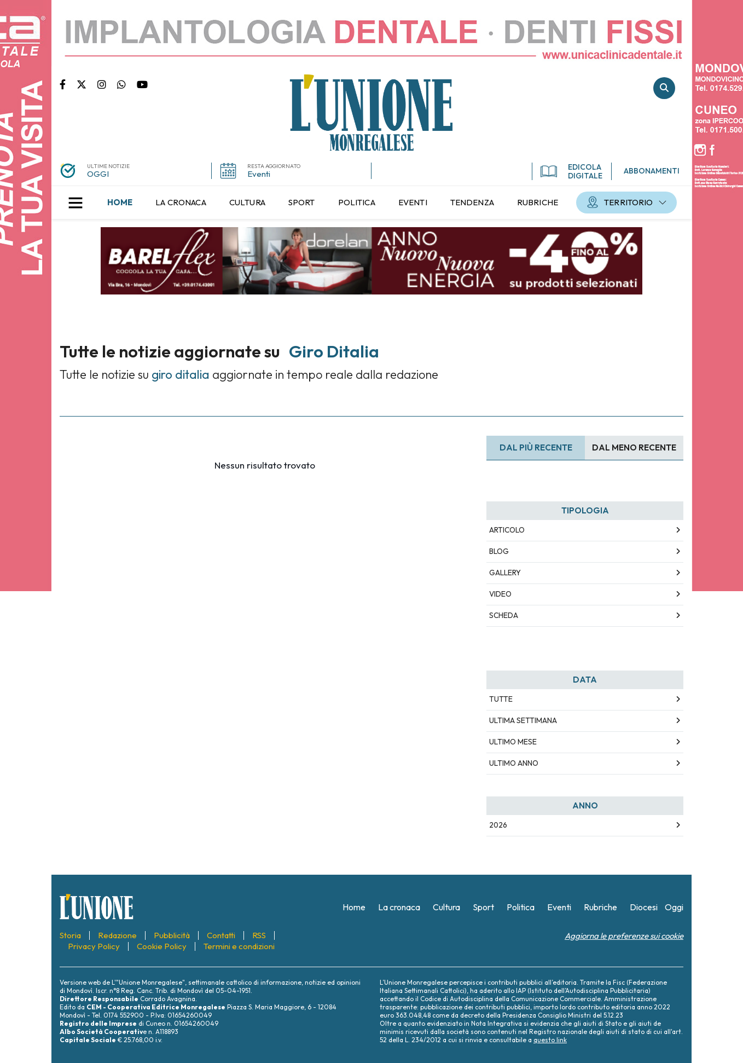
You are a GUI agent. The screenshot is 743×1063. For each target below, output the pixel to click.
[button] (75, 202)
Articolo (507, 530)
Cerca (664, 88)
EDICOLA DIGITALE (571, 171)
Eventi (258, 174)
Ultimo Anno (513, 763)
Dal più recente (536, 447)
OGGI (98, 174)
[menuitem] (120, 202)
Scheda (503, 615)
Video (500, 594)
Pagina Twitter (87, 83)
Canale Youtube (142, 83)
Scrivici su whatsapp (127, 83)
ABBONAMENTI (652, 171)
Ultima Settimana (523, 720)
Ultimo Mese (513, 742)
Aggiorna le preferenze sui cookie (624, 936)
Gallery (505, 572)
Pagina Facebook (68, 83)
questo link (550, 1040)
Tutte (501, 699)
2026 (498, 825)
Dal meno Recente (634, 447)
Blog (499, 551)
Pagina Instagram (107, 83)
